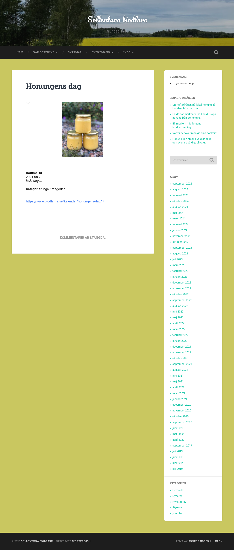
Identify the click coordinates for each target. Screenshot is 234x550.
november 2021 (181, 352)
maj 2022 (178, 317)
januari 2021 (179, 399)
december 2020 (181, 404)
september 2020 (182, 422)
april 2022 (178, 323)
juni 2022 (177, 311)
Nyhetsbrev (179, 501)
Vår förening (43, 52)
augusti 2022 (180, 306)
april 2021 (178, 387)
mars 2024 (178, 218)
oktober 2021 (180, 358)
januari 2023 (179, 276)
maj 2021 (178, 381)
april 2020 (178, 439)
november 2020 (181, 410)
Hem (20, 52)
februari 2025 (180, 195)
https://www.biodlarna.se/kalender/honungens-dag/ (64, 201)
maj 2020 (178, 434)
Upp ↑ (218, 541)
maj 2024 (178, 212)
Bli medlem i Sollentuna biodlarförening (186, 125)
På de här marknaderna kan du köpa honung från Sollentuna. (194, 115)
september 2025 (182, 183)
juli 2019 (177, 451)
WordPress (80, 541)
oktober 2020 (180, 416)
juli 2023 (177, 259)
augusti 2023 (180, 253)
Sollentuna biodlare (117, 19)
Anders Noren (198, 541)
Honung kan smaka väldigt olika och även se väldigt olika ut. (192, 140)
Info (127, 52)
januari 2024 (179, 230)
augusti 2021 (180, 369)
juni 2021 (177, 375)
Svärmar (75, 52)
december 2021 (181, 346)
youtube (177, 513)
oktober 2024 (180, 201)
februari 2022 (180, 335)
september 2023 (182, 247)
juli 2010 (177, 468)
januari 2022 (179, 340)
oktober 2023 (180, 242)
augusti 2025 (180, 189)
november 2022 (181, 288)
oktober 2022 (180, 294)
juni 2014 (177, 463)
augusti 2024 (180, 207)
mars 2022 (178, 329)
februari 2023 (180, 271)
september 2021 (182, 364)
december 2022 (181, 282)
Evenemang (101, 52)
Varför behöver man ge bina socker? (194, 133)
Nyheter (177, 496)
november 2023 (181, 236)
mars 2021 (178, 393)
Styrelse (177, 507)
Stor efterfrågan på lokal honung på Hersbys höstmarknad (193, 106)
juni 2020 (177, 428)
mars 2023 (178, 265)
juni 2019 (177, 457)
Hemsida (177, 490)
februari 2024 (180, 224)
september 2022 (182, 300)
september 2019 (182, 445)
